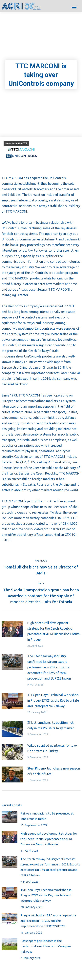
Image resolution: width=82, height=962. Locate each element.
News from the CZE (16, 143)
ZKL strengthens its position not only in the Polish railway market (50, 725)
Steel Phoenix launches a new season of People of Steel (53, 771)
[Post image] (12, 629)
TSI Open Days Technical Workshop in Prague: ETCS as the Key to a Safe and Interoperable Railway (53, 700)
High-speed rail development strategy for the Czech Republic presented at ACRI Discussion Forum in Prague (53, 631)
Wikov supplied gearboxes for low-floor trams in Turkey (52, 748)
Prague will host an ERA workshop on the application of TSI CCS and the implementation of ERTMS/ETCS (48, 921)
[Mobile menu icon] (74, 7)
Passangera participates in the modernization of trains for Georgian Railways (45, 946)
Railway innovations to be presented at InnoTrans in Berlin (47, 816)
